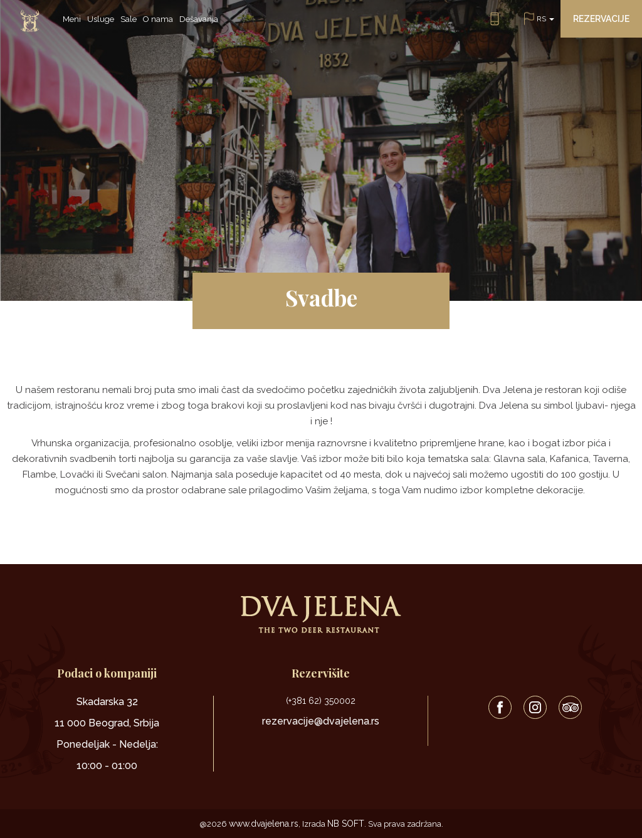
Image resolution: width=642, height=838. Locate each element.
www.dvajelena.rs (263, 824)
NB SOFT (345, 824)
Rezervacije (601, 19)
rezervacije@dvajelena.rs (320, 721)
